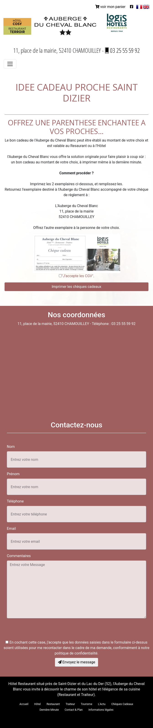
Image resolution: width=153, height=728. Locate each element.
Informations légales (101, 709)
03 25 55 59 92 (122, 50)
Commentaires (19, 556)
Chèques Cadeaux (122, 704)
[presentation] (41, 631)
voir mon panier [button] (110, 7)
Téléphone (15, 501)
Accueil (23, 704)
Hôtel (37, 704)
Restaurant (53, 704)
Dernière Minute (49, 709)
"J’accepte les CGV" (77, 276)
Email (11, 528)
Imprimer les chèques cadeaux (76, 286)
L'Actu (102, 704)
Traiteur (70, 704)
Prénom (13, 474)
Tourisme (86, 704)
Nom (11, 446)
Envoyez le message (76, 662)
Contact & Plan (74, 709)
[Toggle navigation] (10, 63)
